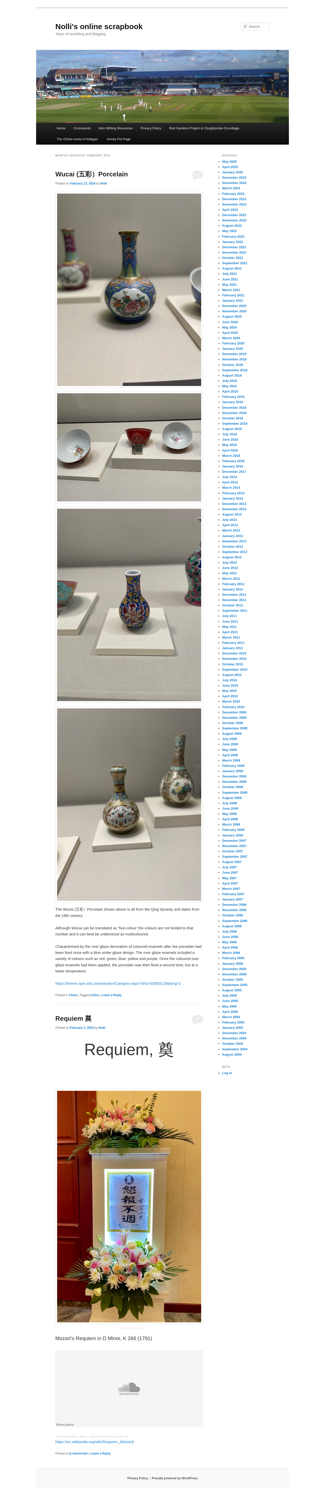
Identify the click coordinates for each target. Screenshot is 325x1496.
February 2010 (233, 707)
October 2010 (232, 664)
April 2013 (230, 525)
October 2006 (232, 915)
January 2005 (232, 1028)
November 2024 (234, 183)
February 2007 (233, 894)
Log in (227, 1073)
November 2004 (234, 1038)
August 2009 (232, 733)
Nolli (103, 183)
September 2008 (234, 792)
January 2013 (232, 536)
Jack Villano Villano (66, 1436)
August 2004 (232, 1054)
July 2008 (229, 803)
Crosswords (82, 128)
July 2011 (229, 616)
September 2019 (234, 370)
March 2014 (231, 487)
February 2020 (233, 343)
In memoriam (78, 1453)
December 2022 (234, 215)
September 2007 (234, 856)
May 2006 (229, 942)
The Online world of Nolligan (77, 139)
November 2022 (234, 220)
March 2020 (231, 338)
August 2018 (232, 429)
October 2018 (232, 418)
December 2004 (234, 1033)
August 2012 (232, 557)
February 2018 (233, 461)
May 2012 (229, 573)
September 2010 (234, 669)
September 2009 (234, 728)
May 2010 (229, 691)
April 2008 (230, 819)
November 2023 (234, 204)
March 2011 (231, 637)
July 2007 (229, 867)
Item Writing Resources (116, 128)
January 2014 (232, 498)
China (73, 995)
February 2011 (233, 643)
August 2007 (232, 862)
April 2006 (230, 947)
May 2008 (229, 814)
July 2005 (229, 995)
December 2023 (234, 199)
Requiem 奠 (73, 1018)
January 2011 (232, 648)
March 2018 (231, 456)
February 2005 (233, 1022)
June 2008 (230, 808)
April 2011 (230, 632)
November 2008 (234, 782)
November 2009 (234, 718)
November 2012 (234, 541)
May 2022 (229, 231)
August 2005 (232, 990)
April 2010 (230, 696)
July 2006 (229, 931)
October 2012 (232, 546)
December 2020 (234, 306)
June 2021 (230, 279)
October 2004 (232, 1044)
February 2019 (233, 397)
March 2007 (231, 889)
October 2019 (232, 365)
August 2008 (232, 798)
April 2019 (230, 391)
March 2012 (231, 579)
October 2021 (232, 258)
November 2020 (234, 311)
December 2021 (234, 247)
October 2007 (232, 851)
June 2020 (230, 322)
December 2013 (234, 504)
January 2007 (232, 899)
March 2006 (231, 953)
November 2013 (234, 509)
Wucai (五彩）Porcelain (91, 174)
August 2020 (232, 316)
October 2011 (232, 605)
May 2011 (229, 627)
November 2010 (234, 659)
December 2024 (234, 177)
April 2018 (230, 450)
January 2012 (232, 589)
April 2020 (230, 333)
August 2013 (232, 514)
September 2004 (234, 1049)
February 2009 (233, 766)
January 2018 (232, 466)
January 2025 (232, 172)
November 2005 (234, 974)
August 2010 (232, 675)
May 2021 (229, 284)
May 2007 (229, 878)
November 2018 (234, 413)
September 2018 (234, 423)
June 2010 (230, 685)
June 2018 (230, 439)
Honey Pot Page (118, 139)
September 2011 (234, 610)
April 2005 (230, 1012)
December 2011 (234, 595)
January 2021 (232, 300)
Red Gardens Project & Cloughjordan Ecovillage (204, 128)
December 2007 (234, 841)
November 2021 (234, 252)
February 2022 (233, 236)
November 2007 (234, 846)
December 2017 (234, 472)
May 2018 (229, 445)
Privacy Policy (151, 128)
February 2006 (233, 958)
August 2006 (232, 926)
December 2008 (234, 776)
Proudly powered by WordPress (175, 1478)
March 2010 (231, 701)
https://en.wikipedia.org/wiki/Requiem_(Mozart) (94, 1442)
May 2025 (229, 161)
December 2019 (234, 354)
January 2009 (232, 771)
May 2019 (229, 386)
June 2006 (230, 937)
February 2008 (233, 830)
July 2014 (229, 477)
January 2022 (232, 242)
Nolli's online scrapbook (99, 26)
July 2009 (229, 739)
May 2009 (229, 750)
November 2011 (234, 600)
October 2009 (232, 723)
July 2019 (229, 381)
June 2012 (230, 568)
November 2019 (234, 359)
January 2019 (232, 402)
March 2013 (231, 530)
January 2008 (232, 835)
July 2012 (229, 562)
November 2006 (234, 910)
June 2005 (230, 1001)
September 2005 (234, 985)
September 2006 (234, 921)
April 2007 (230, 883)
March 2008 (231, 824)
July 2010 (229, 680)
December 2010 (234, 653)
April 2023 (230, 210)
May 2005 (229, 1006)
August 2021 (232, 268)
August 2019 (232, 375)
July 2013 (229, 520)
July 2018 (229, 434)
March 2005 (231, 1017)
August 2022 (232, 226)
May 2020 (229, 327)
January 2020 (232, 349)
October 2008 (232, 787)
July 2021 (229, 274)
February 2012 (233, 584)
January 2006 (232, 964)
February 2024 (233, 194)
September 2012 (234, 552)
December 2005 (234, 969)
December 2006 (234, 905)
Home (61, 128)
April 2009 (230, 755)
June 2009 (230, 744)
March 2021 (231, 290)
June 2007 (230, 872)
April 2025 (230, 167)
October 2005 (232, 979)
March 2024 (231, 188)
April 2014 (230, 482)
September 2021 (234, 263)
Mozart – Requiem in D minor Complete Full (103, 1436)
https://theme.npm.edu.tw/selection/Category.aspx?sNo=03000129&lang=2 (118, 983)
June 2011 (230, 621)
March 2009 (231, 760)
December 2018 (234, 407)
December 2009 (234, 712)
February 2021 (233, 295)
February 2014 (233, 493)
